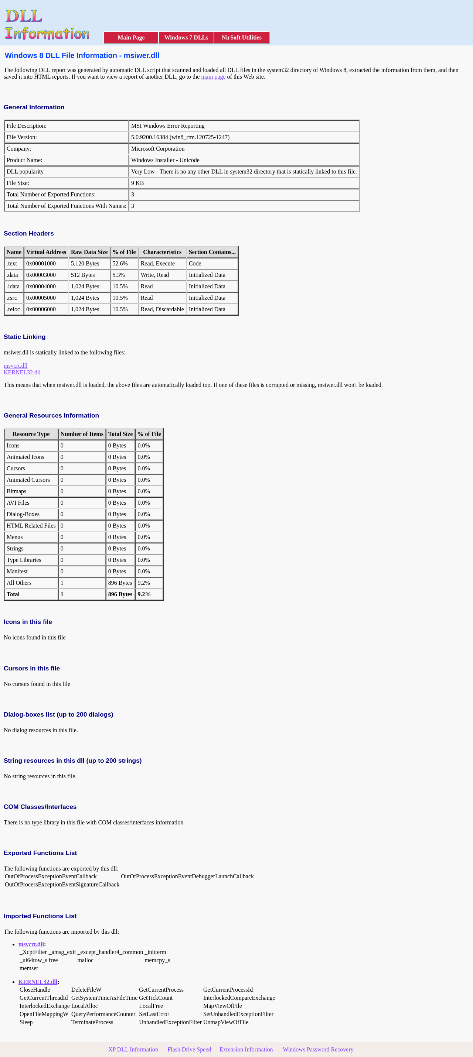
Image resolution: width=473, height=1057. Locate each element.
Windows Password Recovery (318, 1049)
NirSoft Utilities (242, 37)
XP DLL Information (133, 1049)
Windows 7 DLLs (186, 37)
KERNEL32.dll (22, 372)
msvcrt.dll (15, 366)
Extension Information (246, 1049)
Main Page (131, 37)
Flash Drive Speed (189, 1049)
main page (213, 76)
